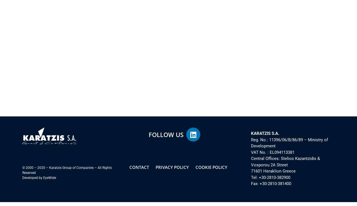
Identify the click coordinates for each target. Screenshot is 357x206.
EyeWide (49, 182)
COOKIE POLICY (211, 171)
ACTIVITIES (141, 16)
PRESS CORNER (286, 16)
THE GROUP (109, 16)
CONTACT (318, 16)
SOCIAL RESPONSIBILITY (182, 16)
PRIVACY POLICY (172, 171)
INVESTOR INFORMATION (237, 16)
